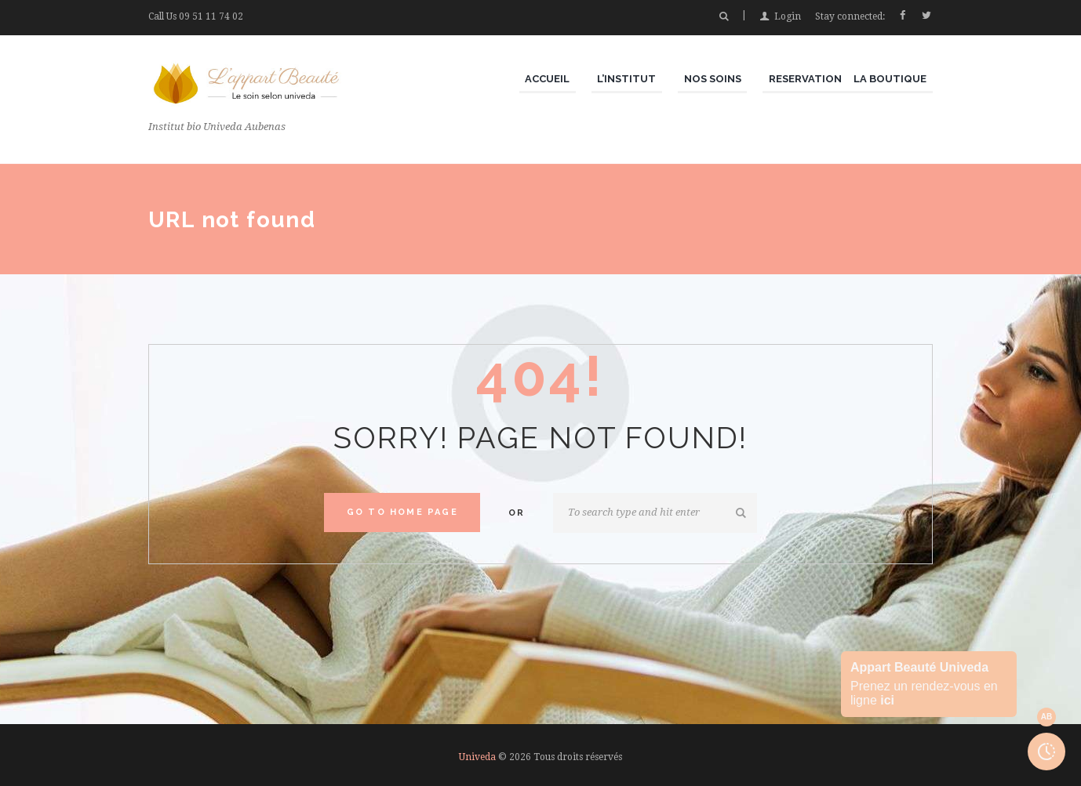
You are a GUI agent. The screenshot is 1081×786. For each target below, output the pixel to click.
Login (787, 16)
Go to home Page (402, 512)
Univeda (477, 757)
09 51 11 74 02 (211, 16)
